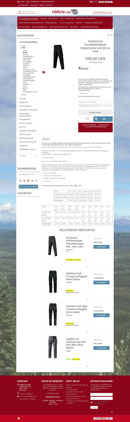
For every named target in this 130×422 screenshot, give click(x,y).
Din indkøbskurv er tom (103, 12)
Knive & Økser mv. (26, 138)
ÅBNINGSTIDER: (52, 396)
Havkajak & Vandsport (28, 110)
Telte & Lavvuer (25, 123)
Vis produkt (101, 246)
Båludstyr (23, 102)
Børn (24, 90)
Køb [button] (99, 118)
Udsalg (24, 95)
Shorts (25, 67)
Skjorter (25, 66)
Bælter (25, 82)
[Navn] (101, 394)
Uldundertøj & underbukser (28, 57)
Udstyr (22, 127)
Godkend (94, 407)
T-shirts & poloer (28, 69)
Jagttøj (25, 88)
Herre (23, 48)
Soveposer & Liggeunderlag (25, 115)
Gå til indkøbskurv (28, 186)
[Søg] (26, 11)
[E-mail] (101, 398)
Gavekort (23, 146)
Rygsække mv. (24, 119)
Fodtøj (22, 99)
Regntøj (25, 54)
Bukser (25, 53)
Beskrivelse (45, 139)
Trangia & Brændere (27, 131)
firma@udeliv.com (30, 396)
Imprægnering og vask (30, 92)
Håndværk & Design (27, 149)
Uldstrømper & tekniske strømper (29, 79)
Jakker (25, 51)
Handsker (26, 84)
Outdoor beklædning (28, 42)
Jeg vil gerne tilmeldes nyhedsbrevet (101, 402)
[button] (108, 35)
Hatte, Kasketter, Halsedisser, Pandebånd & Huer (29, 75)
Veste (24, 86)
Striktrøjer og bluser (30, 71)
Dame (23, 46)
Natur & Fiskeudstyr (27, 142)
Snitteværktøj (25, 106)
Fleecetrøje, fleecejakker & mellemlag (27, 62)
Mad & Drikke (24, 134)
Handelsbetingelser (52, 393)
